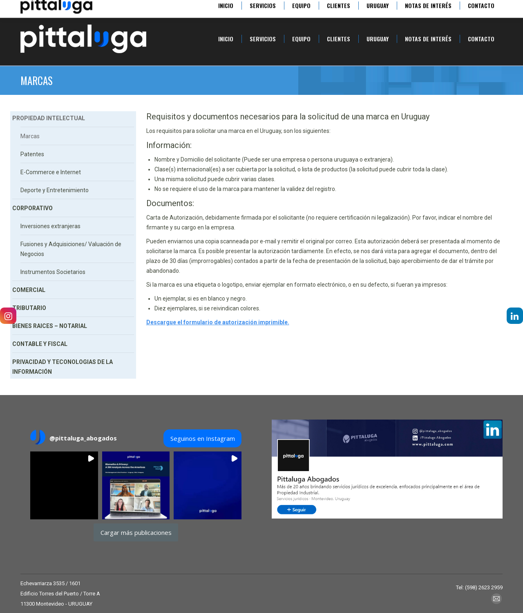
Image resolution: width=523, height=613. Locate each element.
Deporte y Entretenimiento (54, 190)
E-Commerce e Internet (50, 172)
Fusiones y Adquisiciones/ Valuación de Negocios (70, 249)
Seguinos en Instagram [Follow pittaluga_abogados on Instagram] (202, 438)
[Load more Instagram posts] (136, 532)
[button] (64, 485)
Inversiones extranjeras (50, 226)
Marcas (30, 136)
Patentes (32, 154)
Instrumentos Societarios (52, 272)
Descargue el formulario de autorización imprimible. (217, 322)
